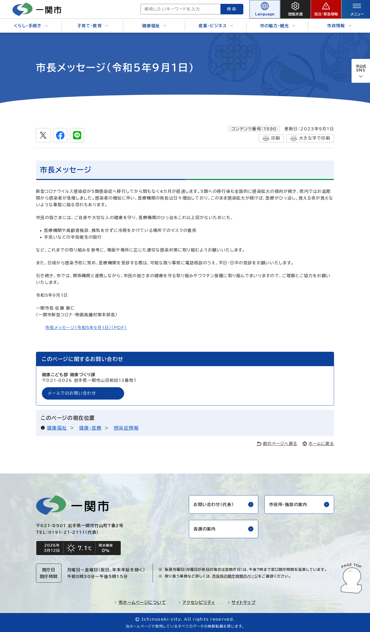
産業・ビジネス (216, 26)
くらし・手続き (31, 26)
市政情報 (339, 26)
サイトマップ (241, 602)
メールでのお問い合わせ (72, 393)
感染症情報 (126, 428)
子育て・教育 (92, 26)
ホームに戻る (318, 443)
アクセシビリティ (196, 602)
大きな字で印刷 (310, 138)
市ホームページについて (140, 602)
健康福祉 (154, 26)
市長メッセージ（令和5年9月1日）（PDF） (86, 328)
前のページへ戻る (277, 443)
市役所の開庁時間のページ (235, 576)
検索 (231, 9)
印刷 (271, 138)
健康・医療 (90, 428)
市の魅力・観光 (277, 26)
